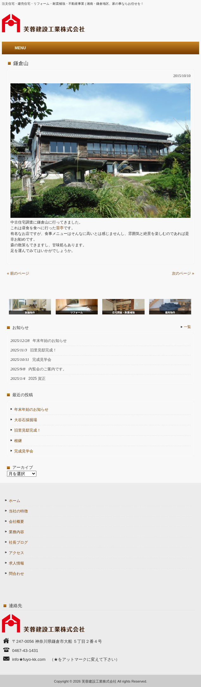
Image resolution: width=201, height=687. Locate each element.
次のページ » (183, 273)
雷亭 (60, 228)
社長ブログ (18, 542)
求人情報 (16, 563)
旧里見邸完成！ (27, 430)
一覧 (187, 327)
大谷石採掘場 (25, 420)
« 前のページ (18, 273)
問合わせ (16, 573)
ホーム (14, 501)
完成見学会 (23, 451)
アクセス (16, 553)
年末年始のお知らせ (31, 409)
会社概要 (16, 521)
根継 (18, 441)
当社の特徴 (18, 511)
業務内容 (16, 532)
